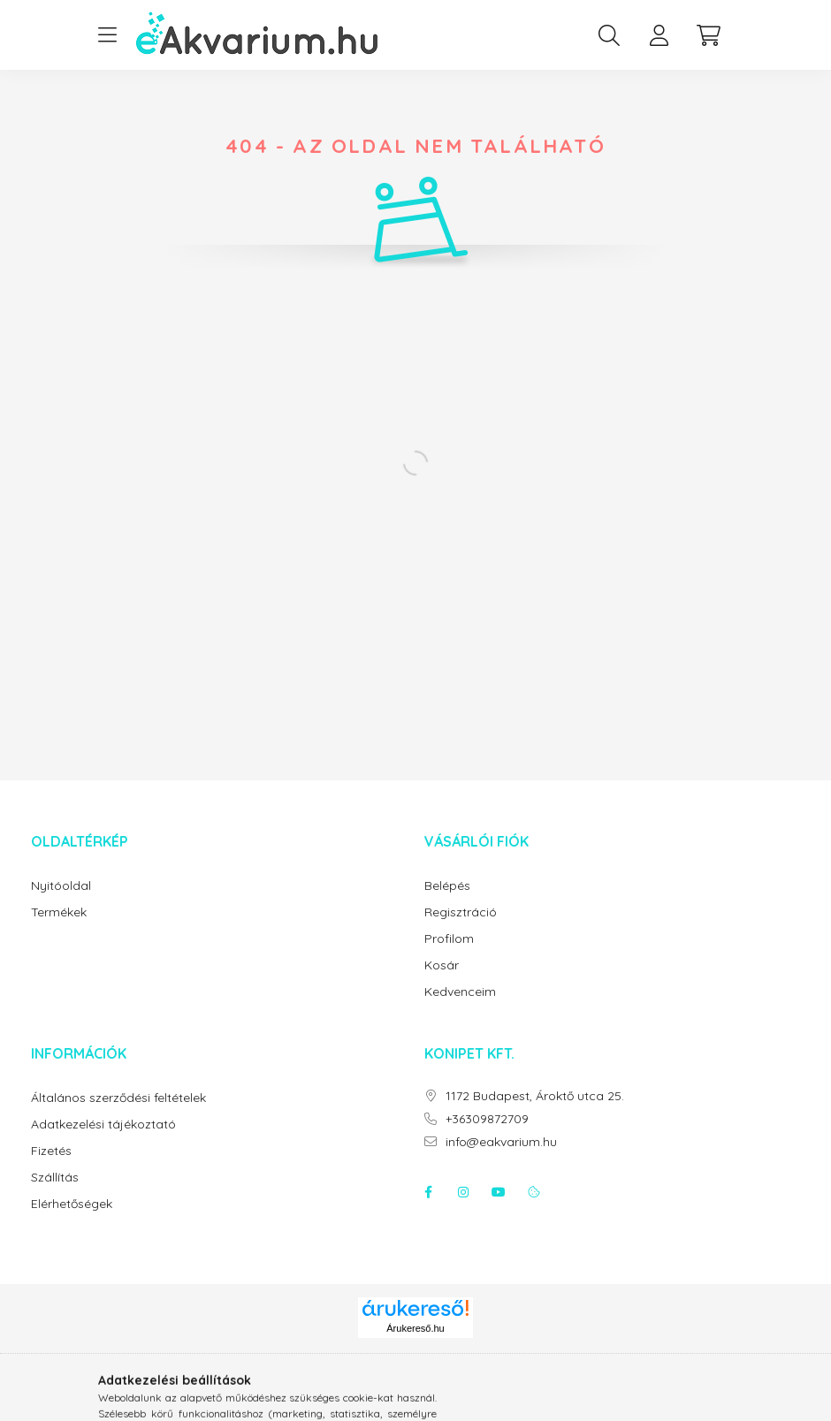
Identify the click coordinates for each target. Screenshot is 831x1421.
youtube (498, 1192)
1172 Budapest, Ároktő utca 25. (535, 1096)
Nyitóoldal (61, 885)
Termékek (59, 912)
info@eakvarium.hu (501, 1142)
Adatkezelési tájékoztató (103, 1124)
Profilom (449, 938)
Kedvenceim (460, 991)
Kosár (441, 965)
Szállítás (55, 1177)
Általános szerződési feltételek (118, 1098)
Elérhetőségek (71, 1204)
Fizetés (51, 1151)
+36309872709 (487, 1119)
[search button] (609, 35)
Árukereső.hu (415, 1328)
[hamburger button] (107, 35)
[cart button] (708, 35)
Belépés (447, 885)
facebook (428, 1192)
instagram (463, 1192)
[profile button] (658, 35)
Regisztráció (460, 912)
